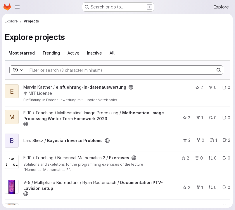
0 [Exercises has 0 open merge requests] (213, 157)
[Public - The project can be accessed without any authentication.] (131, 87)
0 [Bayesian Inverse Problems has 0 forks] (200, 140)
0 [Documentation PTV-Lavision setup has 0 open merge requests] (213, 187)
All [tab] (112, 52)
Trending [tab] (51, 52)
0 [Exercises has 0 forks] (199, 157)
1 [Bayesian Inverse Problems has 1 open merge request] (213, 140)
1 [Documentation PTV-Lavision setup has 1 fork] (199, 187)
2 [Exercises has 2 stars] (185, 157)
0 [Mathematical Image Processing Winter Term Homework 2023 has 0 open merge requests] (213, 117)
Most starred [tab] (21, 52)
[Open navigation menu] (17, 7)
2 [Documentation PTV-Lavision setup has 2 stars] (186, 187)
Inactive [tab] (94, 52)
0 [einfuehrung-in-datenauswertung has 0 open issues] (226, 87)
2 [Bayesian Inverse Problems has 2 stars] (187, 140)
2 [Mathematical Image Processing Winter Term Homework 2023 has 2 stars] (186, 117)
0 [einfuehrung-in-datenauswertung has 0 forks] (213, 87)
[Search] (117, 70)
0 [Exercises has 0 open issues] (226, 157)
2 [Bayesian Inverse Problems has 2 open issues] (226, 140)
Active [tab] (74, 52)
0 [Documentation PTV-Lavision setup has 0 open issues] (226, 187)
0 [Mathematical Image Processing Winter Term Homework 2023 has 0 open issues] (226, 117)
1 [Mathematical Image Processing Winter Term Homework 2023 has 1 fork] (199, 117)
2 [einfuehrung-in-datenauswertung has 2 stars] (199, 87)
